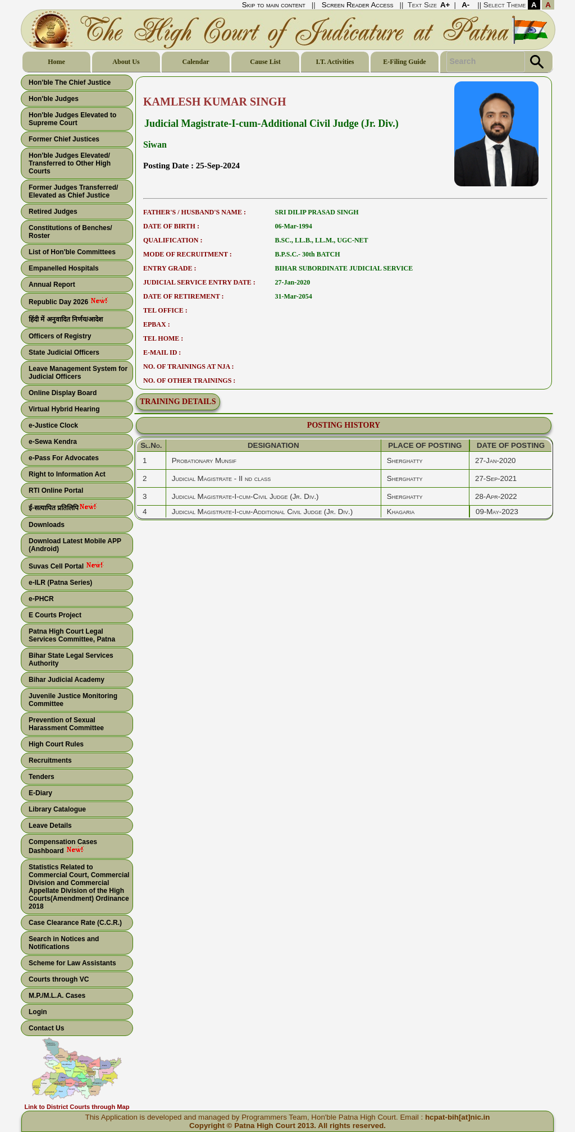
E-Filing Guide (404, 62)
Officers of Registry (60, 336)
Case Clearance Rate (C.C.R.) (75, 923)
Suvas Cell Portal (57, 566)
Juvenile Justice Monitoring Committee (73, 700)
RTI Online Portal (56, 490)
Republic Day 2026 (59, 302)
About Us (125, 62)
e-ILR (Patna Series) (60, 582)
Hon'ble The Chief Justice (70, 82)
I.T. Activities (335, 62)
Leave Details (50, 825)
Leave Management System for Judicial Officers (78, 373)
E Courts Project (55, 615)
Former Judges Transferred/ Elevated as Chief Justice (73, 191)
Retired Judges (53, 212)
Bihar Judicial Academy (66, 680)
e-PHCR (41, 599)
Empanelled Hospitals (64, 268)
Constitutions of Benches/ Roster (70, 232)
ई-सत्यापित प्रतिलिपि (54, 508)
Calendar (195, 62)
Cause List (265, 62)
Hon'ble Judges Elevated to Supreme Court (72, 119)
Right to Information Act (67, 474)
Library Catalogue (57, 809)
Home (56, 62)
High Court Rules (56, 744)
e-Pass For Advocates (64, 458)
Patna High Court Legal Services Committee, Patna (72, 635)
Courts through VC (59, 979)
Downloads (47, 525)
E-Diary (40, 793)
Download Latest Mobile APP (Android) (75, 545)
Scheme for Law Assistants (72, 963)
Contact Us (46, 1028)
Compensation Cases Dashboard (63, 846)
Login (38, 1012)
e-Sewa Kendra (53, 442)
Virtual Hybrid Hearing (64, 409)
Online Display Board (63, 393)
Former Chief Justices (64, 139)
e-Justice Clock (53, 425)
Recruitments (50, 760)
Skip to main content (273, 5)
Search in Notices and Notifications (64, 943)
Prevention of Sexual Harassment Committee (66, 724)
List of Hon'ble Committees (72, 252)
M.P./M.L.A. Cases (57, 996)
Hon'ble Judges (54, 99)
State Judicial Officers (64, 352)
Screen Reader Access (358, 5)
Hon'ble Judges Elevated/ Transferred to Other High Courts (70, 163)
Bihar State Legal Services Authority (71, 659)
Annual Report (52, 284)
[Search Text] (485, 61)
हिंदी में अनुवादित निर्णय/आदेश (66, 319)
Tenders (41, 777)
